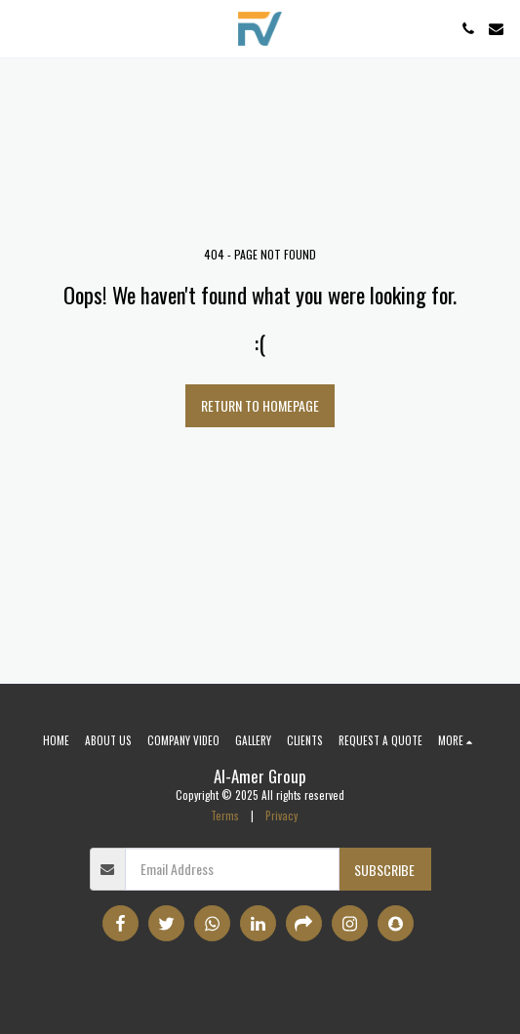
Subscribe (384, 869)
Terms (225, 815)
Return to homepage (260, 405)
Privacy (281, 815)
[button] (21, 28)
